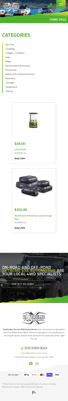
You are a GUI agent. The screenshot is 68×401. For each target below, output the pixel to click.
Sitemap (39, 386)
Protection (11, 70)
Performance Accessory (17, 65)
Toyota (9, 91)
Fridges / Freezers (15, 53)
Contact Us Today (23, 284)
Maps (8, 61)
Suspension (11, 87)
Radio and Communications (20, 74)
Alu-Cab (9, 44)
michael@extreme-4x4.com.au (34, 352)
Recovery (10, 78)
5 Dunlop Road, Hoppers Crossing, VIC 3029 (34, 356)
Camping (10, 48)
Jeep (7, 57)
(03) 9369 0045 (36, 348)
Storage (9, 82)
